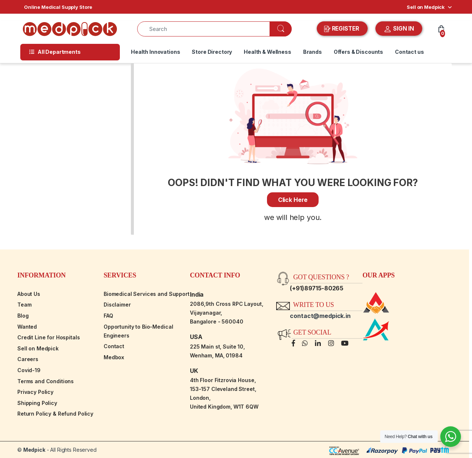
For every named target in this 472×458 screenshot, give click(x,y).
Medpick (34, 450)
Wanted (27, 327)
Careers (27, 359)
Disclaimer (117, 304)
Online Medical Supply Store (58, 7)
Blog (22, 315)
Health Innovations (155, 52)
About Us (28, 294)
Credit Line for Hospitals (48, 337)
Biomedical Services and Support (147, 294)
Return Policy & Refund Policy (55, 413)
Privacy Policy (35, 392)
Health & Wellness (267, 52)
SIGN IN (399, 29)
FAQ (108, 315)
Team (24, 304)
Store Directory (212, 52)
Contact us (409, 52)
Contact (114, 346)
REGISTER (342, 28)
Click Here (293, 199)
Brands (312, 52)
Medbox (114, 357)
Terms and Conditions (45, 381)
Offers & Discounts (358, 52)
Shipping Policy (37, 403)
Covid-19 (29, 370)
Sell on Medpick (426, 7)
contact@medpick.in (320, 315)
